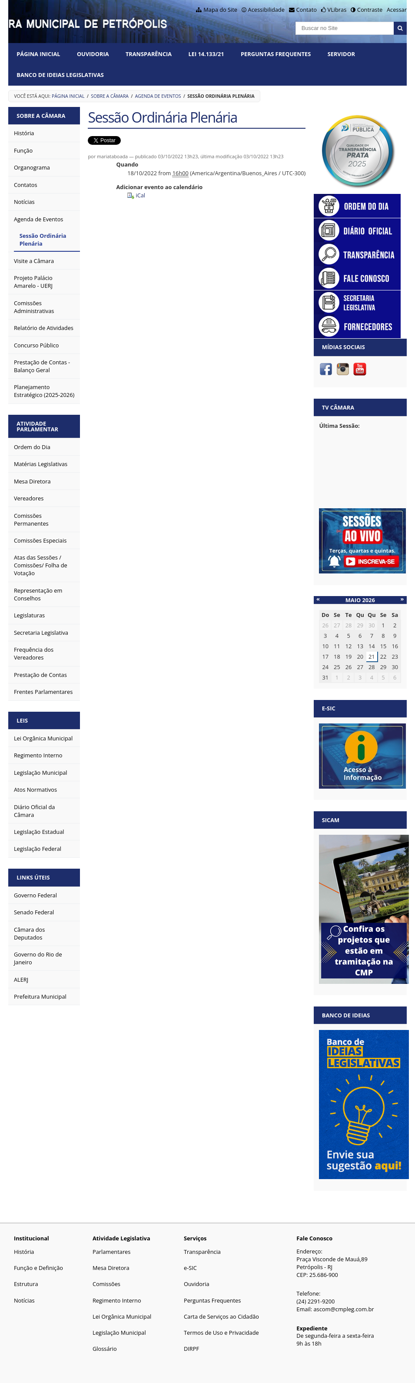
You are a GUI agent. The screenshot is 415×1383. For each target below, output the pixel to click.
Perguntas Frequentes (276, 54)
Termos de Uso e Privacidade (221, 1332)
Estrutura (26, 1284)
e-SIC (190, 1268)
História (24, 1252)
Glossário (105, 1349)
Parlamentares (111, 1252)
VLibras (337, 9)
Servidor (341, 54)
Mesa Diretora (111, 1268)
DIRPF (191, 1349)
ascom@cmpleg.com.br (344, 1309)
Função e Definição (38, 1268)
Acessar (397, 9)
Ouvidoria (93, 54)
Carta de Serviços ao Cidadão (221, 1316)
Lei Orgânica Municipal (122, 1316)
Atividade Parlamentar (37, 426)
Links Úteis (33, 877)
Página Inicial (38, 54)
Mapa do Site (220, 9)
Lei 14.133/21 (206, 54)
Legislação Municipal (119, 1332)
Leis (22, 720)
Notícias (24, 1300)
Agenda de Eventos (158, 96)
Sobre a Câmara (110, 96)
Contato (306, 9)
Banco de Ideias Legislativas (60, 75)
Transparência (149, 54)
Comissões (106, 1284)
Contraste (369, 9)
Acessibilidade (266, 9)
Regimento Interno (117, 1300)
